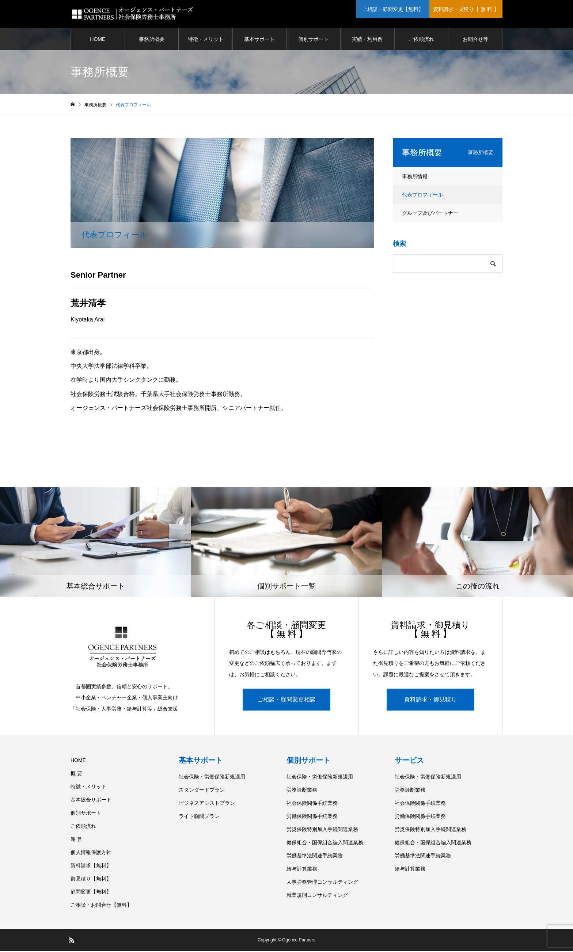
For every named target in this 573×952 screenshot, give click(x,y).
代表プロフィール (422, 196)
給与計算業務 (301, 870)
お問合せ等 (475, 40)
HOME (97, 40)
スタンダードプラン (202, 791)
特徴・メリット (206, 40)
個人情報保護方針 (91, 853)
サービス (409, 761)
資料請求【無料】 (91, 866)
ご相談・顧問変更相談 (286, 700)
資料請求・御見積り (430, 700)
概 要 (76, 774)
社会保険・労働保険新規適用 (212, 778)
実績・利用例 (367, 40)
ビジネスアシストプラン (207, 804)
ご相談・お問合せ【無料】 (101, 906)
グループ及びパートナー (430, 214)
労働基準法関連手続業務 (314, 857)
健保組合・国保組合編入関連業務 (324, 843)
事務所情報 (415, 177)
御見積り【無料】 (91, 880)
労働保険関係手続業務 (312, 817)
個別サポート (313, 40)
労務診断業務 (301, 791)
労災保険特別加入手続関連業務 (322, 830)
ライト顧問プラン (199, 817)
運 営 (76, 840)
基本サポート (259, 40)
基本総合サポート (91, 801)
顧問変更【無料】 (91, 893)
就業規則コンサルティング (317, 896)
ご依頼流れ (421, 40)
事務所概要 (151, 40)
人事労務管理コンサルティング (322, 883)
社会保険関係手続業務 (312, 804)
